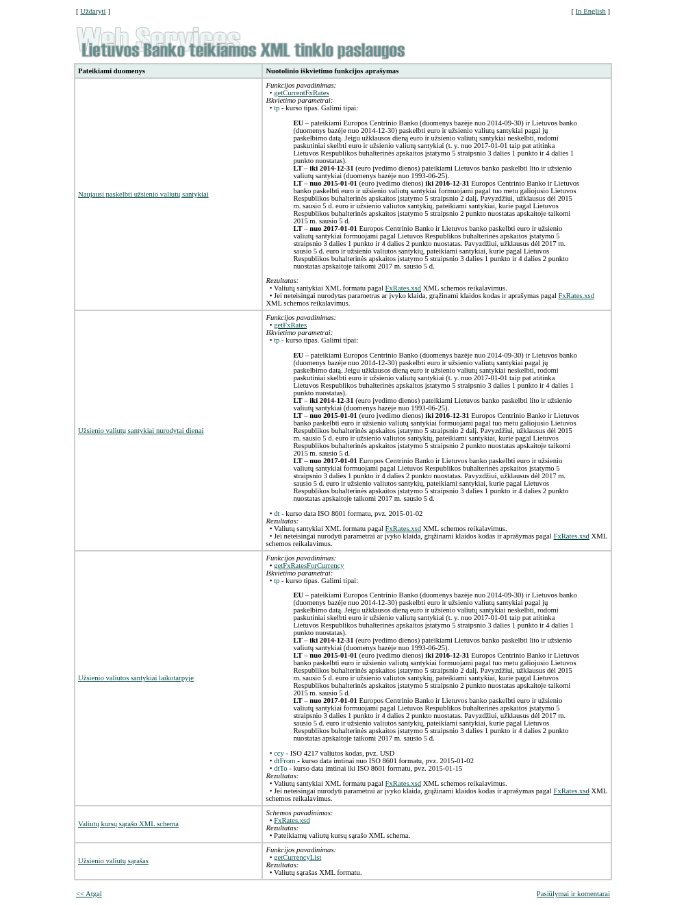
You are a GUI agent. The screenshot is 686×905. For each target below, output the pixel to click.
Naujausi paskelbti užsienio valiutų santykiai (143, 194)
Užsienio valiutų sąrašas (113, 861)
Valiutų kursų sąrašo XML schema (128, 824)
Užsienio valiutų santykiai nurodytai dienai (140, 430)
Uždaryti (92, 11)
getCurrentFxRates (301, 93)
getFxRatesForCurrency (309, 565)
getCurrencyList (297, 857)
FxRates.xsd (403, 288)
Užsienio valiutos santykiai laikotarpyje (136, 678)
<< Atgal (89, 893)
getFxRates (290, 325)
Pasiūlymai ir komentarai (573, 893)
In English (591, 11)
